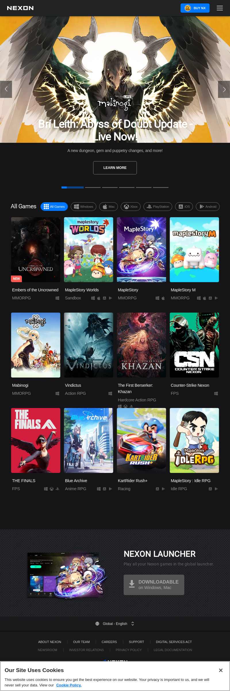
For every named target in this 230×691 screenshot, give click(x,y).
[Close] (220, 670)
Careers (109, 642)
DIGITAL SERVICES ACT (174, 642)
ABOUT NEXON (49, 642)
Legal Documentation (173, 650)
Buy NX (200, 8)
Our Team (81, 642)
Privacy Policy (129, 650)
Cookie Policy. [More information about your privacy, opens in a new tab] (69, 685)
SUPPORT (136, 642)
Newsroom (47, 650)
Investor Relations (86, 650)
